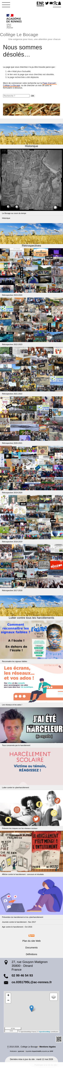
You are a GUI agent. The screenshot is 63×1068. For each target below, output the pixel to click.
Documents (31, 947)
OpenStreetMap (44, 1032)
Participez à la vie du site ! (46, 1065)
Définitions (31, 954)
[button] (55, 3)
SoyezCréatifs (36, 1051)
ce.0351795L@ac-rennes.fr (32, 982)
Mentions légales (47, 1047)
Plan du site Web (31, 941)
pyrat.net (21, 1051)
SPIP (51, 1051)
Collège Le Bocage (31, 36)
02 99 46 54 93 (22, 975)
